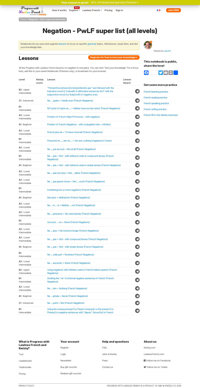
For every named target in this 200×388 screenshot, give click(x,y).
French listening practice (156, 91)
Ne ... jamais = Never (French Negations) (67, 296)
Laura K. (167, 51)
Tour (21, 354)
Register (64, 347)
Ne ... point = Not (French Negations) (65, 303)
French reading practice (155, 97)
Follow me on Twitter (156, 367)
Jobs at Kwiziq (109, 354)
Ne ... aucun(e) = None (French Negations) (68, 263)
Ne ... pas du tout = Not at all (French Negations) (71, 149)
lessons (62, 43)
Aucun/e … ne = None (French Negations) (68, 222)
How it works (59, 10)
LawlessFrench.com (154, 354)
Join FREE (173, 10)
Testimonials (25, 367)
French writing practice (155, 109)
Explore (74, 10)
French (23, 19)
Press (105, 360)
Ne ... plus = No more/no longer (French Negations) (73, 230)
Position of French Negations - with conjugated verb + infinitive (79, 124)
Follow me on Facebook (157, 360)
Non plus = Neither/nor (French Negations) (68, 197)
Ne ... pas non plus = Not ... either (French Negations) (73, 173)
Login (63, 354)
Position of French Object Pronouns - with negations (73, 116)
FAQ (104, 347)
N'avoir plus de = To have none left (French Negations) (75, 132)
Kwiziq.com (149, 347)
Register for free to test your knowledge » (114, 57)
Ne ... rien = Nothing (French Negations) (67, 288)
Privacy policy (26, 386)
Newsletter (65, 360)
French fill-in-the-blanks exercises (161, 115)
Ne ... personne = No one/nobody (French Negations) (74, 213)
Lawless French (92, 10)
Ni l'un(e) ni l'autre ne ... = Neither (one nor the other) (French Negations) (83, 108)
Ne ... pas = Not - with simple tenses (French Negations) (75, 246)
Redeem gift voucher (70, 373)
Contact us (107, 367)
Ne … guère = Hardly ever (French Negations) (70, 100)
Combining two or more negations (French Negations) (74, 190)
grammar (92, 43)
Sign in (119, 10)
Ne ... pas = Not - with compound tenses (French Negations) (77, 239)
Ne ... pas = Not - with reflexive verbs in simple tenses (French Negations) (84, 165)
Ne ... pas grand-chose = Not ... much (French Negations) (76, 181)
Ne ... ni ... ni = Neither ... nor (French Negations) (71, 205)
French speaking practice (156, 103)
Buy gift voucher (68, 367)
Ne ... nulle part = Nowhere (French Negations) (70, 254)
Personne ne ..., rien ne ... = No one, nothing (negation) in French (79, 140)
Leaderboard (25, 360)
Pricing (108, 10)
